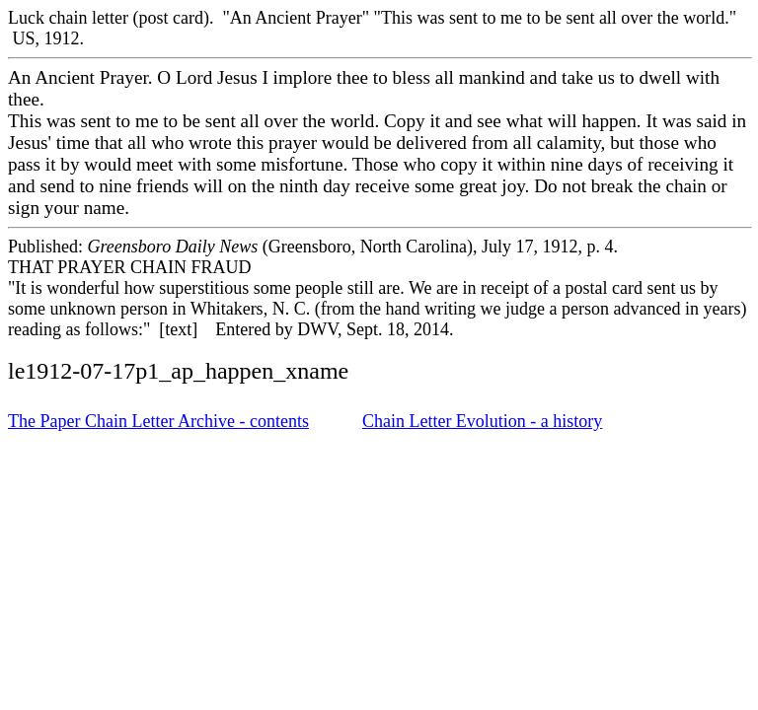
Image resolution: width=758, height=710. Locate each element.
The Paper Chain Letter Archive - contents (158, 421)
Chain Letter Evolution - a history (482, 421)
